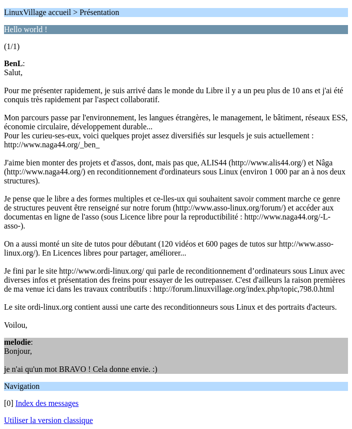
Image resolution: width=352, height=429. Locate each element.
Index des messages (47, 403)
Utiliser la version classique (48, 420)
